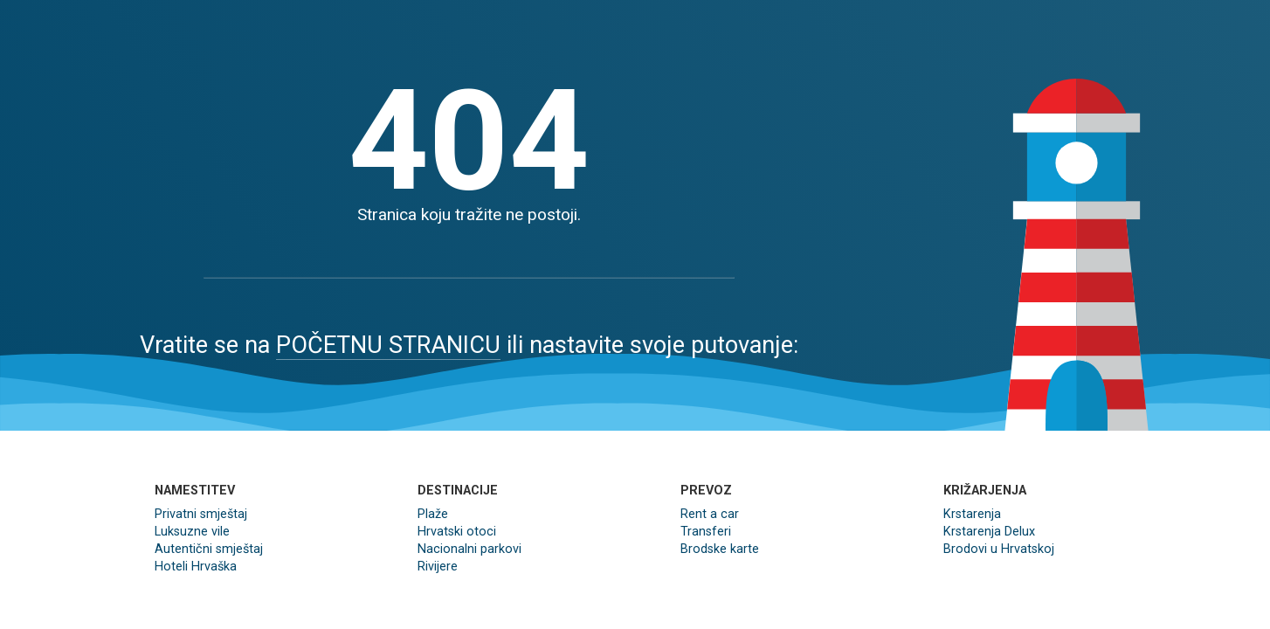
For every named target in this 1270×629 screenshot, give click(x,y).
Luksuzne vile (192, 531)
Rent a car (709, 514)
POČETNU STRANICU (388, 345)
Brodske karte (719, 549)
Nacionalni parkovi (469, 549)
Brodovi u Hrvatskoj (998, 549)
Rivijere (438, 566)
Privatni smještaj (201, 514)
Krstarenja (972, 514)
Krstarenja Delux (989, 531)
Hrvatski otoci (457, 531)
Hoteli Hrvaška (196, 566)
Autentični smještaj (209, 549)
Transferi (705, 531)
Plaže (433, 514)
